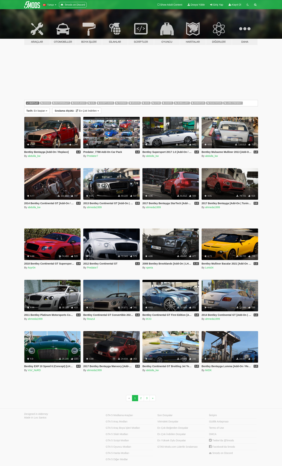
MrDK (208, 370)
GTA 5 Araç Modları (117, 421)
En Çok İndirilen (77, 110)
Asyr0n (32, 267)
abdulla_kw (34, 155)
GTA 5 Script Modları (117, 440)
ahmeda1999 (94, 207)
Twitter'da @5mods (221, 440)
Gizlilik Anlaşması (219, 421)
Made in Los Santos (35, 417)
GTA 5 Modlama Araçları (119, 415)
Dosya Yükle (196, 4)
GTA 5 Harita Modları (117, 453)
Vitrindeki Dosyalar (167, 421)
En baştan (36, 110)
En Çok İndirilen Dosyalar (171, 434)
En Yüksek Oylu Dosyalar (171, 440)
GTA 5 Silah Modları (117, 434)
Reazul (91, 318)
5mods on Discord (221, 453)
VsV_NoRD (34, 370)
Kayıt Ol (235, 4)
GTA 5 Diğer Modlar (117, 459)
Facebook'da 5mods (222, 446)
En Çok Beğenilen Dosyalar (172, 427)
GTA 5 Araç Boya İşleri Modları (123, 427)
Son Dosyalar (164, 415)
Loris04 (209, 267)
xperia (149, 267)
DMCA (212, 434)
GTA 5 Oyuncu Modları (118, 446)
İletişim (213, 415)
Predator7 (92, 155)
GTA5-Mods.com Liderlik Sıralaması (177, 446)
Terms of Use (216, 427)
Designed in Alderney (36, 414)
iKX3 (148, 318)
